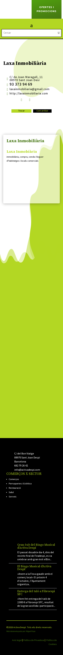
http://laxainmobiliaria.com (29, 93)
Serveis (12, 497)
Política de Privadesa (33, 640)
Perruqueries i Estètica (20, 484)
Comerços (14, 479)
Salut (11, 492)
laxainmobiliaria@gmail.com (30, 89)
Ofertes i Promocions (46, 9)
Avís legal (17, 640)
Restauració (15, 488)
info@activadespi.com (27, 470)
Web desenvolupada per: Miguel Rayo (20, 631)
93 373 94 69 (21, 85)
